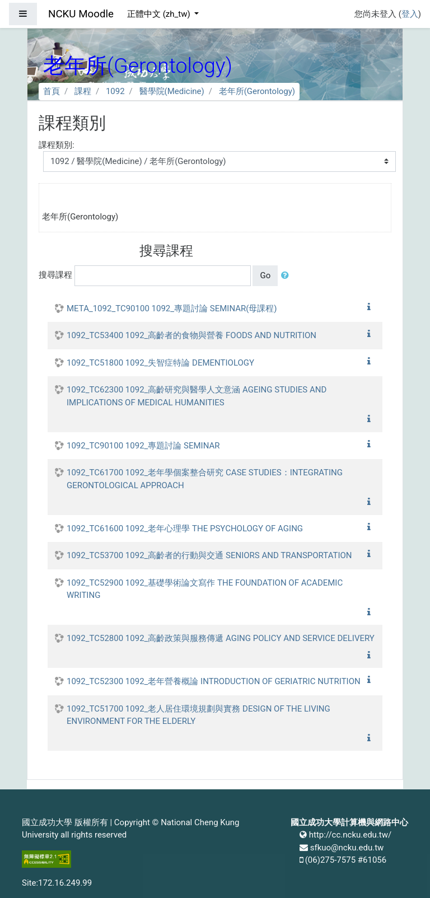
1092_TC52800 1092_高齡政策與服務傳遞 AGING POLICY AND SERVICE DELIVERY (221, 638)
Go (265, 275)
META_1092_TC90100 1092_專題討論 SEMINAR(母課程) (172, 308)
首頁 (51, 91)
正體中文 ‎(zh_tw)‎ (159, 14)
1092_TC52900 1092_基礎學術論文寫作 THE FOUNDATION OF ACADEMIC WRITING (205, 589)
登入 (409, 14)
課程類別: (56, 145)
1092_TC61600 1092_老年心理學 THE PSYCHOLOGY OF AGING (185, 528)
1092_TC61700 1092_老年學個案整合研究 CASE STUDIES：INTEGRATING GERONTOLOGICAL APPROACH (205, 478)
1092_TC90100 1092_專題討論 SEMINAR (143, 446)
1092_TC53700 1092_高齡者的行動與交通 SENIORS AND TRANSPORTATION (209, 555)
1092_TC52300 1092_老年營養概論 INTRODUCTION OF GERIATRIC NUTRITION (214, 681)
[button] (287, 276)
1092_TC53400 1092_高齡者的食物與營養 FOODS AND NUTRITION (191, 335)
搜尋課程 (55, 275)
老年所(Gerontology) (257, 91)
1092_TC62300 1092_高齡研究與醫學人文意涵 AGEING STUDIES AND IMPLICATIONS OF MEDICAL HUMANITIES (196, 396)
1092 (115, 91)
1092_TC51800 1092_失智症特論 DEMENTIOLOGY (160, 363)
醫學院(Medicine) (171, 91)
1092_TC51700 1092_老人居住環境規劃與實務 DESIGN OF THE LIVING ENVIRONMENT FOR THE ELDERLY (198, 715)
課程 (82, 91)
